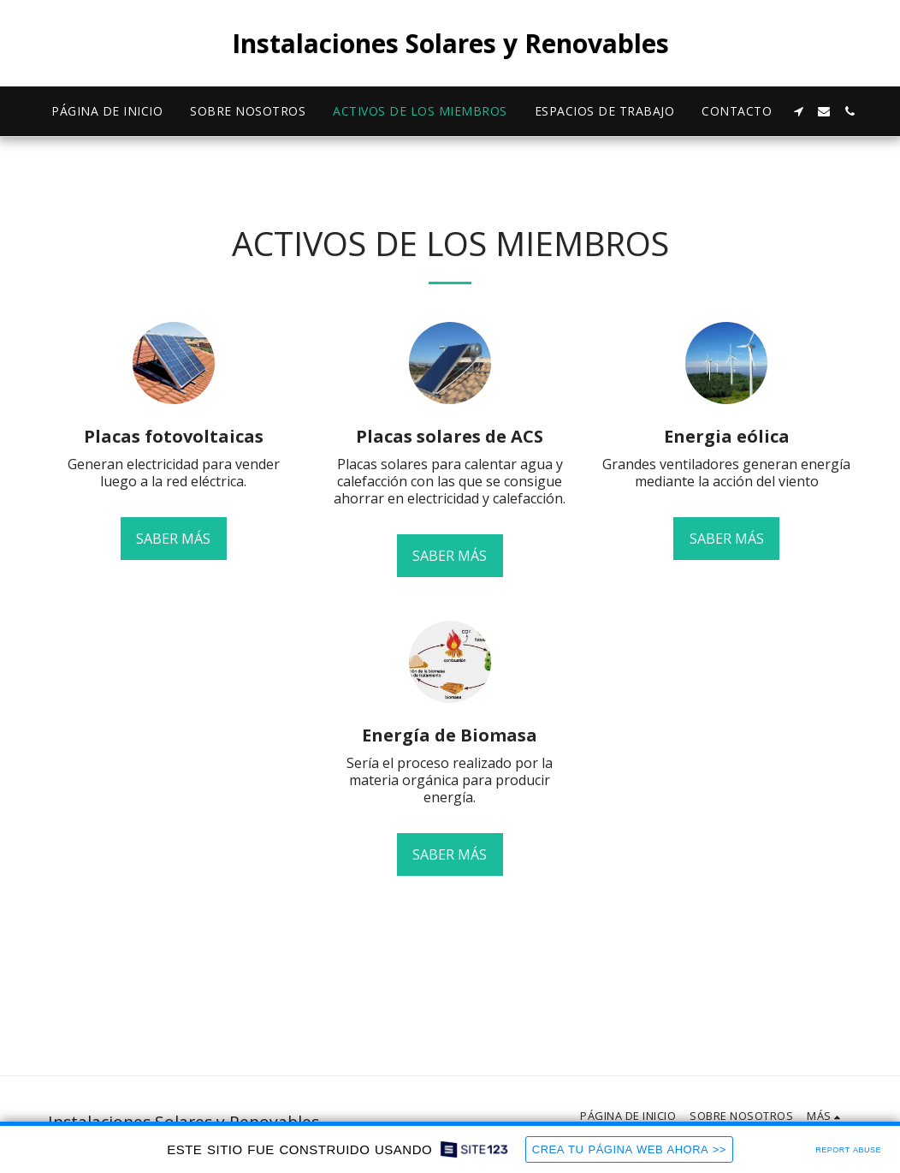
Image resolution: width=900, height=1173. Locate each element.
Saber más (173, 538)
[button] (798, 111)
